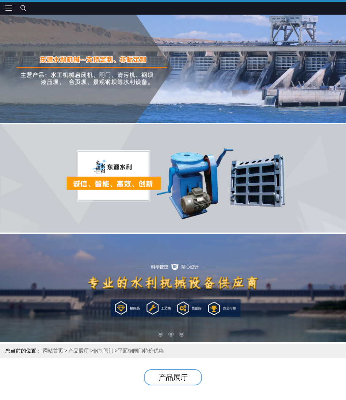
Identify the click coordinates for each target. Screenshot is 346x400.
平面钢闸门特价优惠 (141, 351)
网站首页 (53, 351)
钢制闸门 (103, 351)
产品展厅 (78, 351)
